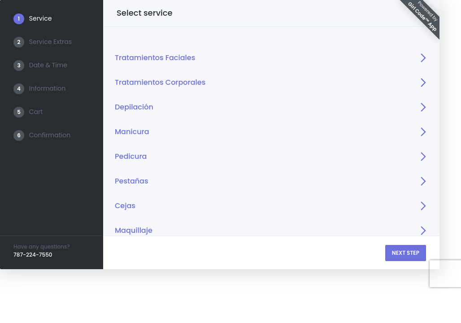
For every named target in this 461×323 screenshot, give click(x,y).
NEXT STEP (405, 253)
